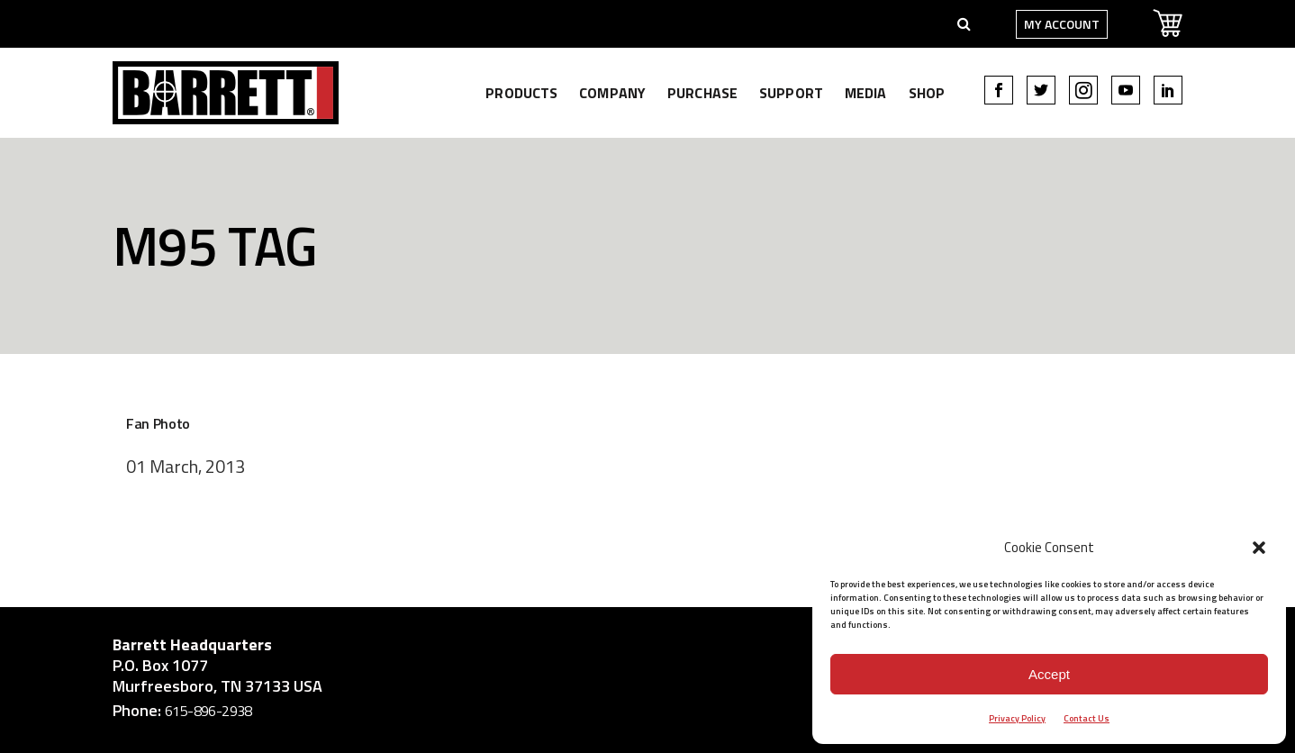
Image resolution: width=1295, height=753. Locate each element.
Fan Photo (158, 423)
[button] (1259, 548)
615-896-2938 (208, 710)
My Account (1062, 23)
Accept (1049, 674)
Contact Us (1086, 718)
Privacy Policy (1017, 718)
